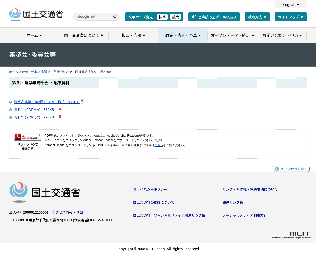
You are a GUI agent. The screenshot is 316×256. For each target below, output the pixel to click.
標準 (162, 16)
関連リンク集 (232, 203)
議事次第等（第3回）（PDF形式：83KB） (47, 102)
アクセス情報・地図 (67, 213)
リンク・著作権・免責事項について (250, 190)
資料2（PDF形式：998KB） (36, 117)
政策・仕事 (29, 72)
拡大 (175, 16)
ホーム (13, 72)
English (289, 4)
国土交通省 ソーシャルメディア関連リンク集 (169, 216)
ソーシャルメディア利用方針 (244, 216)
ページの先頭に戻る (291, 172)
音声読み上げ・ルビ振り (217, 16)
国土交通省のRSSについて (153, 203)
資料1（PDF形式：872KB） (36, 110)
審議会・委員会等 (53, 72)
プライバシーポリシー (150, 190)
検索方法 (255, 16)
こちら (158, 145)
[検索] (91, 16)
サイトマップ (288, 16)
